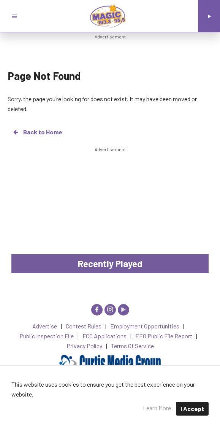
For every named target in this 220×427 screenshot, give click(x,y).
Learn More (157, 407)
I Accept (192, 408)
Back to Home (37, 132)
